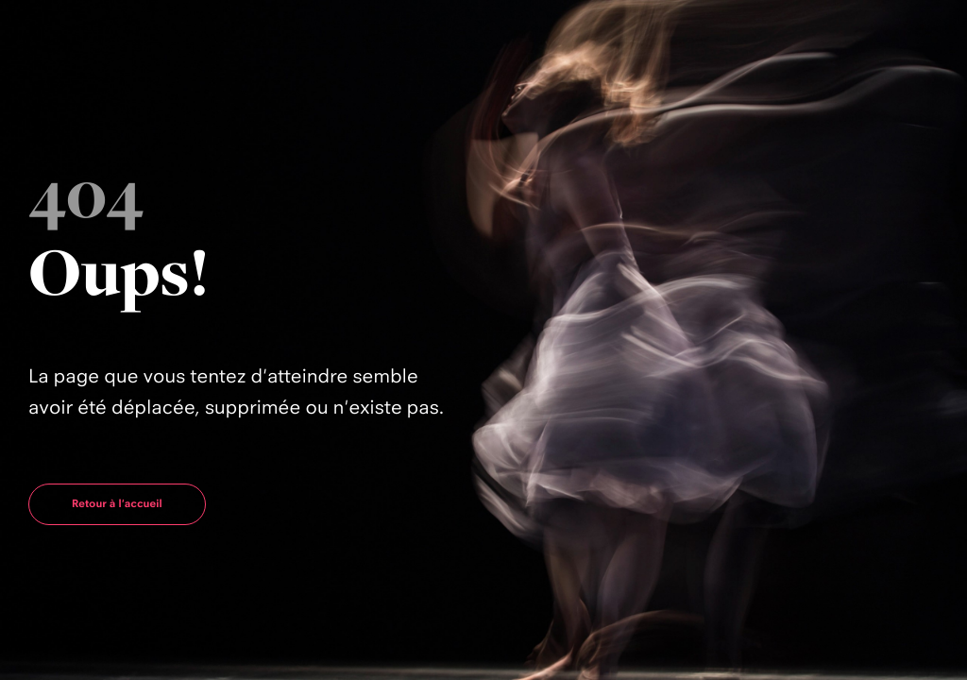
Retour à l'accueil (117, 503)
